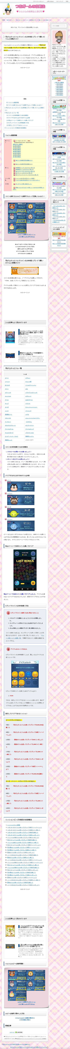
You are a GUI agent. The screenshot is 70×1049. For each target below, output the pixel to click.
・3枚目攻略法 (59, 87)
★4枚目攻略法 (17, 151)
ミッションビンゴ (29, 1038)
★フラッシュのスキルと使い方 (24, 173)
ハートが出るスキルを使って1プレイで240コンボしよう (23, 885)
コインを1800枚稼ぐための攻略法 (17, 115)
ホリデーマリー (29, 425)
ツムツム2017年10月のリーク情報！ (25, 178)
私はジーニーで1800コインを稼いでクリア (20, 120)
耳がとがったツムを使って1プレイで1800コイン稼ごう (23, 865)
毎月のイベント (21, 1038)
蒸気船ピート (8, 414)
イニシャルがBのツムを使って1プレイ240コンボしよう (23, 837)
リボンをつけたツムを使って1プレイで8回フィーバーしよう (24, 827)
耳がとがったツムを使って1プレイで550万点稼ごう (22, 840)
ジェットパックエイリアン (32, 418)
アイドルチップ (29, 429)
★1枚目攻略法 (17, 146)
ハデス (27, 414)
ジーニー (7, 381)
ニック (7, 410)
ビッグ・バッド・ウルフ (11, 436)
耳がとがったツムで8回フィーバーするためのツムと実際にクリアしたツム (28, 1047)
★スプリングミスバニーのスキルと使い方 (27, 175)
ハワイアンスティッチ (31, 392)
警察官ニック (8, 440)
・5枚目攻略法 (59, 91)
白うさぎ (7, 385)
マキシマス (8, 418)
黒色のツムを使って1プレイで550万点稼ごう (20, 882)
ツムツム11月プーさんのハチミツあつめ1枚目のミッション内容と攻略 (32, 926)
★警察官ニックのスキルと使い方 (25, 169)
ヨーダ (7, 407)
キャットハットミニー (31, 407)
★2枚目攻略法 (17, 148)
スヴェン (27, 378)
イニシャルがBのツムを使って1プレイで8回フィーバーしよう (25, 862)
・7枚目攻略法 (59, 94)
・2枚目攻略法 (59, 86)
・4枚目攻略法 (59, 89)
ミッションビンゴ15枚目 (40, 1038)
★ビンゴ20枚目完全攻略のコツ (24, 160)
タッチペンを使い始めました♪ (24, 184)
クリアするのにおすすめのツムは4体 (18, 117)
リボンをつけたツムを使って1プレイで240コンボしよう (23, 835)
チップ (7, 403)
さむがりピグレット (10, 425)
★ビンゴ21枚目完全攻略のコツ (24, 164)
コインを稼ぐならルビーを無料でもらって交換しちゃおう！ (24, 105)
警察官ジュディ (29, 436)
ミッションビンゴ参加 (13, 825)
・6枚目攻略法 (59, 93)
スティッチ (8, 392)
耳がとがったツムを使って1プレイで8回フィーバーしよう (24, 845)
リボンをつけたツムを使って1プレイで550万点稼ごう (22, 832)
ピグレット (28, 396)
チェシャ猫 (28, 381)
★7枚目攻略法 (17, 156)
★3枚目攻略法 (17, 149)
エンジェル (8, 396)
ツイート (12, 1032)
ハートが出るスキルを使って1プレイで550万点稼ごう (22, 855)
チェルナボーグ (9, 432)
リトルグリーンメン (30, 385)
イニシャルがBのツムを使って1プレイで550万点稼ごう (23, 867)
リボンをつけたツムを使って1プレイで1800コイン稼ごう (23, 830)
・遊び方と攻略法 (59, 82)
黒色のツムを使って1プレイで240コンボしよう (20, 852)
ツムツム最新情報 (12, 102)
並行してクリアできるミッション (17, 125)
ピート (7, 378)
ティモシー (8, 421)
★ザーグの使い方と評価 (59, 141)
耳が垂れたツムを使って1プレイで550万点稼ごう (21, 872)
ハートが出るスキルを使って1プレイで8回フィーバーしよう (24, 860)
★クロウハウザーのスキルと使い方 (25, 171)
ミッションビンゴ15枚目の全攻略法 (15, 128)
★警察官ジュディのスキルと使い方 (25, 167)
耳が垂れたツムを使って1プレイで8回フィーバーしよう (23, 847)
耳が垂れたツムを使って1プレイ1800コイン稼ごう (21, 850)
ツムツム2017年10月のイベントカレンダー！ (28, 180)
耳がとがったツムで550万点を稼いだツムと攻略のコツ (16, 1044)
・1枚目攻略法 (59, 84)
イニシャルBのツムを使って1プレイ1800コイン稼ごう (22, 842)
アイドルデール (9, 429)
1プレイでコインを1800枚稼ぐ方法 (18, 123)
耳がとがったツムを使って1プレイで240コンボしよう (22, 870)
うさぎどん (29, 421)
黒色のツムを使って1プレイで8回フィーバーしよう (22, 877)
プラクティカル (29, 432)
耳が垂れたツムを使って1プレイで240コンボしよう (22, 875)
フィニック (28, 410)
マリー (7, 389)
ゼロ (26, 389)
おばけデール (29, 400)
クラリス (27, 403)
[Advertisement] (25, 80)
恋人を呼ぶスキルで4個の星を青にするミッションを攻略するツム (31, 945)
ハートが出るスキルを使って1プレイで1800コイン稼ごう (23, 880)
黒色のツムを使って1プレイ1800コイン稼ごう (20, 857)
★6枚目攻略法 (17, 155)
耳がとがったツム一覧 (12, 112)
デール (7, 400)
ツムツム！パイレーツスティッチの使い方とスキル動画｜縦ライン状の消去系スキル (31, 332)
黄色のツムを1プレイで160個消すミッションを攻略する (31, 353)
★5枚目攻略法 (17, 153)
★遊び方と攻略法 (17, 144)
